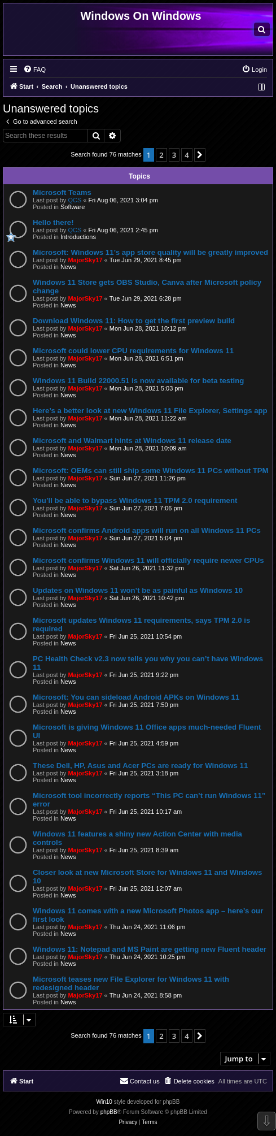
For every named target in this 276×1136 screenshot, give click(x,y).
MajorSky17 (85, 260)
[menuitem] (262, 29)
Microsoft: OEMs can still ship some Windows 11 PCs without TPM (151, 470)
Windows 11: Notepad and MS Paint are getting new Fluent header (149, 949)
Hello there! (53, 222)
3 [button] (174, 155)
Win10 (104, 1102)
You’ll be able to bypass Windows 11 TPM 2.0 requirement (135, 500)
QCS (74, 200)
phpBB (108, 1112)
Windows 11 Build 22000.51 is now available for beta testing (138, 380)
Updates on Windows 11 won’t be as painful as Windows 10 (138, 590)
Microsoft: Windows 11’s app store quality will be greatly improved (150, 252)
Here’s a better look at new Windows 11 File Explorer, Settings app (150, 410)
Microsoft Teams (62, 192)
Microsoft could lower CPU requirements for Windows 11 (133, 350)
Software (72, 206)
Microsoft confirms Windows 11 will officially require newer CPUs (148, 560)
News (68, 266)
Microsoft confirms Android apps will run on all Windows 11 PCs (147, 530)
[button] (199, 155)
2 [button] (161, 155)
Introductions (78, 236)
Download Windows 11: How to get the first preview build (134, 320)
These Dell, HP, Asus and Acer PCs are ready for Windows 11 (140, 765)
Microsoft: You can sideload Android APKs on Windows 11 (136, 697)
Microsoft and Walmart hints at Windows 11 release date (132, 440)
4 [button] (187, 155)
